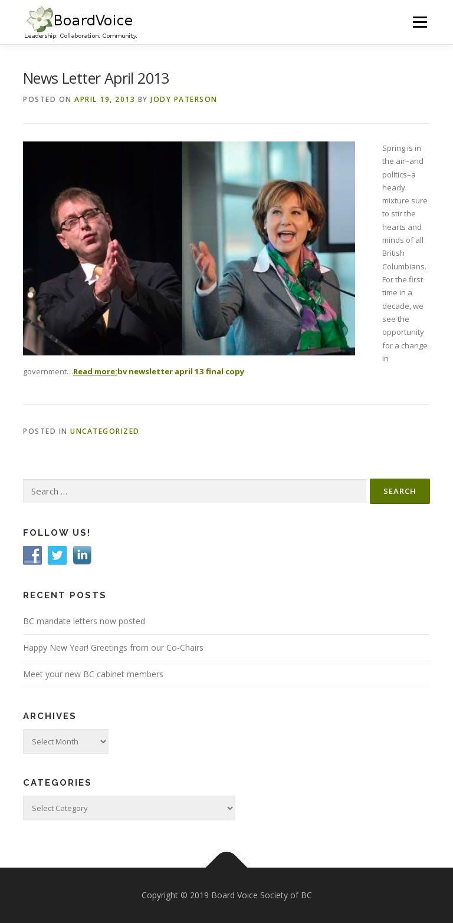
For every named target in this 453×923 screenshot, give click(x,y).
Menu (419, 22)
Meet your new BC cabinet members (93, 674)
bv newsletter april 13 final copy (180, 371)
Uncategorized (105, 431)
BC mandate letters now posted (84, 621)
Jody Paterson (184, 99)
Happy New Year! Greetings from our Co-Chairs (113, 647)
